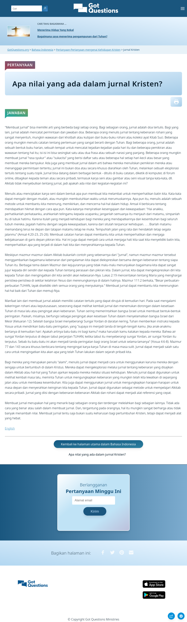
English (10, 428)
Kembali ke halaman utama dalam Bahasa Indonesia (98, 444)
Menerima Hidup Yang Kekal (55, 30)
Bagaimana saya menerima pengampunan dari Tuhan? (72, 36)
